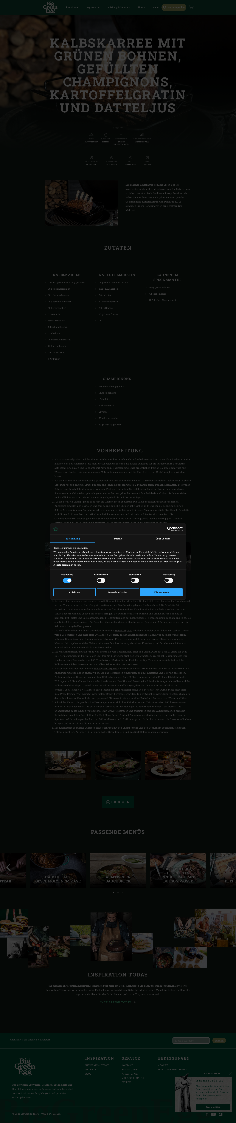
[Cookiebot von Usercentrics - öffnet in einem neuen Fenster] (169, 529)
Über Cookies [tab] (163, 538)
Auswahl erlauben (118, 592)
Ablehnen (74, 592)
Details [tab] (118, 538)
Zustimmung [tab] (73, 538)
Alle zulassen (161, 592)
